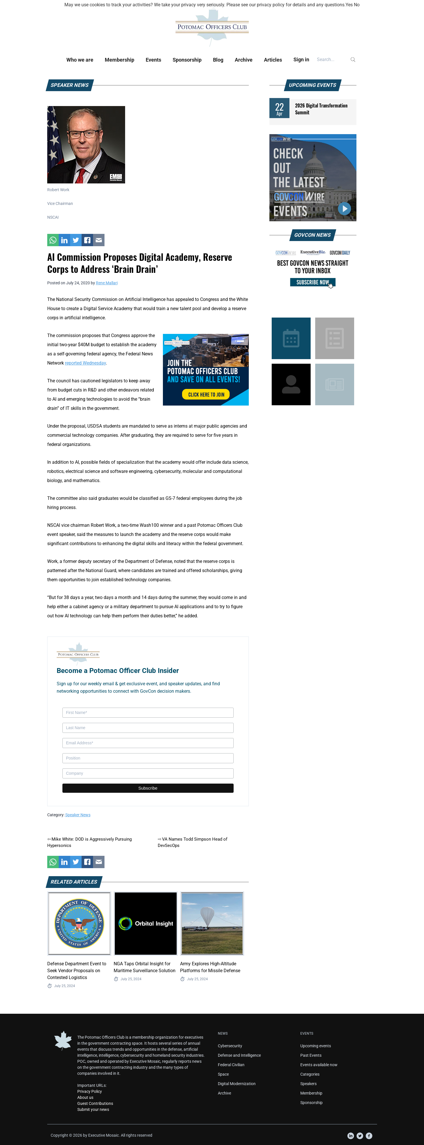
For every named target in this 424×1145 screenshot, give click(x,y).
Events (153, 60)
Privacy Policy (89, 1091)
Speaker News (77, 815)
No (357, 4)
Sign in (301, 59)
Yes (349, 4)
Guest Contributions (95, 1103)
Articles (273, 60)
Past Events (311, 1055)
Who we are (79, 60)
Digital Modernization (237, 1083)
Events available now (319, 1064)
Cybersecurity (230, 1046)
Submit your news (93, 1109)
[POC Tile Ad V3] (206, 369)
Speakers (308, 1083)
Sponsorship (187, 60)
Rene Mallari (107, 283)
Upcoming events (315, 1046)
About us (85, 1097)
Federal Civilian (231, 1064)
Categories (310, 1074)
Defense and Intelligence (239, 1055)
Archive (244, 60)
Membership (119, 60)
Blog (218, 60)
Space (223, 1074)
